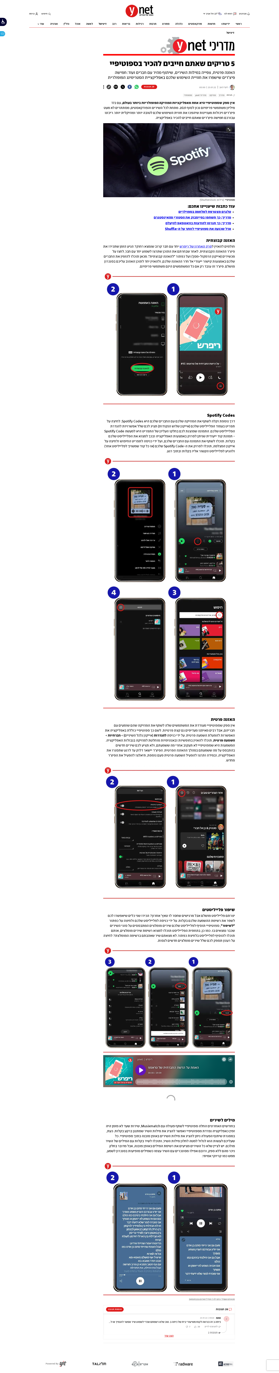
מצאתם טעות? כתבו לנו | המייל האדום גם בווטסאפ (212, 1299)
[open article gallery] (169, 160)
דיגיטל (230, 33)
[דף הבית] (139, 17)
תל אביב (210, 14)
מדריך (221, 95)
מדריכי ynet (200, 95)
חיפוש (44, 14)
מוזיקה (212, 95)
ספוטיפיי (188, 95)
